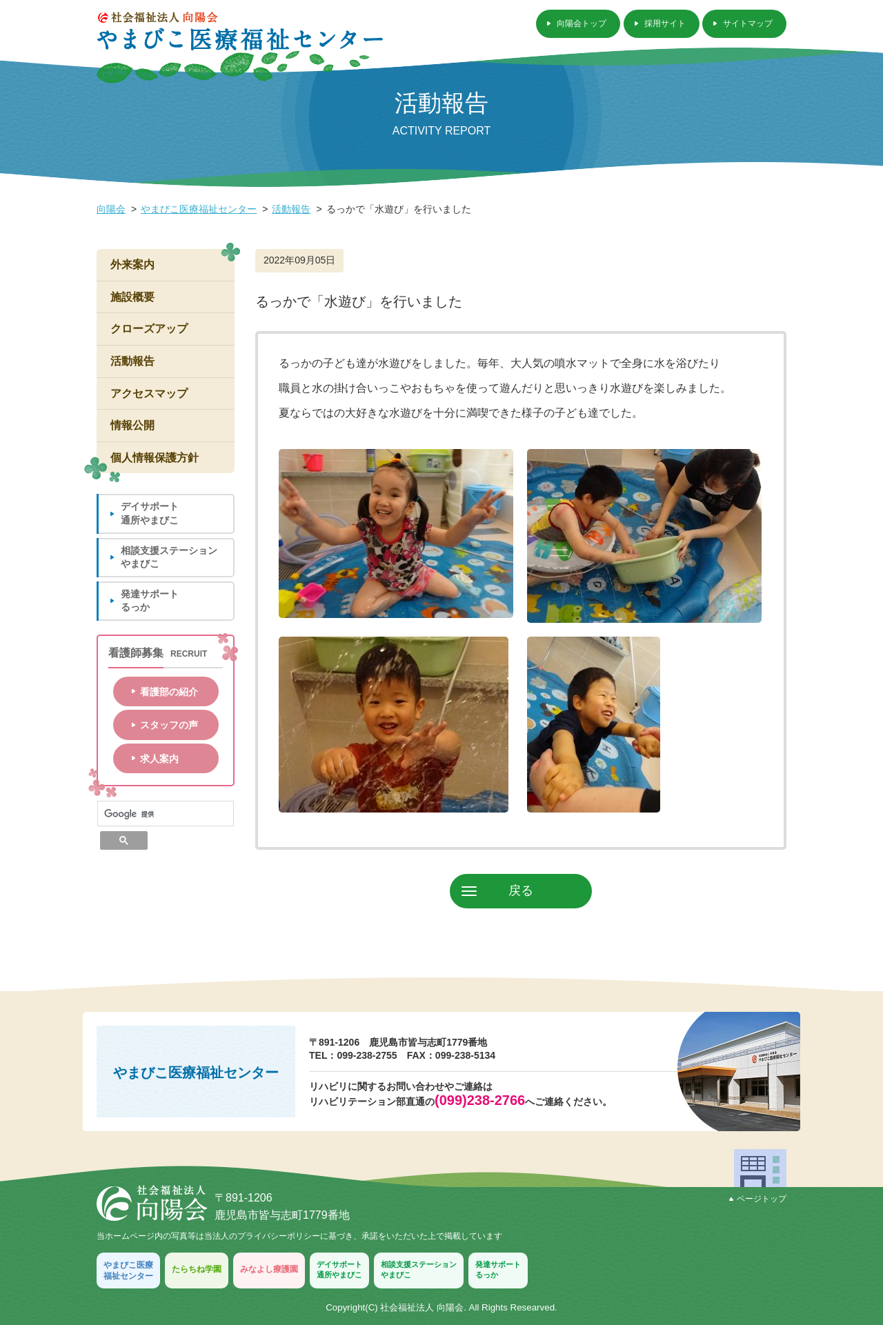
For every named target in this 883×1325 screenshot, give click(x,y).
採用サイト (665, 23)
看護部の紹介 (169, 691)
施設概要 (132, 297)
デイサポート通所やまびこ (150, 513)
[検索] (165, 814)
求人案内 (159, 758)
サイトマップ (748, 23)
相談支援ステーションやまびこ (169, 557)
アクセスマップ (149, 393)
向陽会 (111, 209)
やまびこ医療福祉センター (199, 209)
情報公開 (132, 425)
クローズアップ (149, 329)
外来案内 (132, 264)
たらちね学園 (196, 1269)
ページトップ (757, 1199)
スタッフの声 (169, 724)
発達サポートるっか (150, 600)
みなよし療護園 (269, 1269)
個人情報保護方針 (154, 458)
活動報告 (291, 209)
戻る (520, 890)
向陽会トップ (581, 23)
